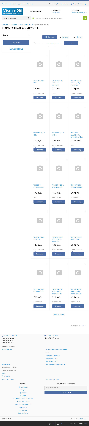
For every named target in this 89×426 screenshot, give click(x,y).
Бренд (16, 35)
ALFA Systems (83, 419)
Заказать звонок (9, 335)
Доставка (21, 4)
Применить (16, 43)
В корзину (39, 97)
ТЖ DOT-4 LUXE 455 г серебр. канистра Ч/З (57, 291)
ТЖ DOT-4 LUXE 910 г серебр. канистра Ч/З (76, 291)
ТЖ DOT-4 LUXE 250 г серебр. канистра (57, 239)
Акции (14, 4)
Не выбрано (62, 4)
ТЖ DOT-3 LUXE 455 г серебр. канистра (76, 83)
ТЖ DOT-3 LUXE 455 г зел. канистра (57, 83)
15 (84, 326)
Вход (74, 4)
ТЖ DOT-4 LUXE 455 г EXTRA (76, 238)
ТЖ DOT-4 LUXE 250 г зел (38, 238)
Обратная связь (51, 335)
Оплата (30, 4)
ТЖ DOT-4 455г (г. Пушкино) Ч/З (58, 186)
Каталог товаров (16, 18)
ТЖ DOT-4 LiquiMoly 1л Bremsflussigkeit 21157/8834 (77, 136)
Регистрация (82, 4)
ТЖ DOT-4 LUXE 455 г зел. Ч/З (38, 290)
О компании (6, 4)
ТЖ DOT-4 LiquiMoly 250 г (38, 186)
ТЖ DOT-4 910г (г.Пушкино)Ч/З (76, 186)
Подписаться (66, 392)
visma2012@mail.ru (51, 338)
